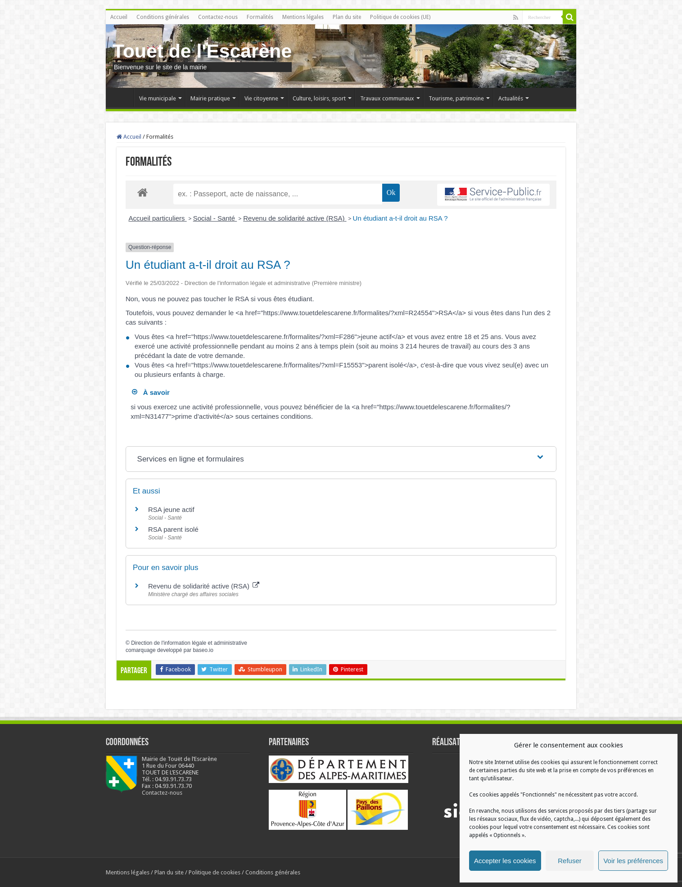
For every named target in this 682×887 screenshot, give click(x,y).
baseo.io (203, 650)
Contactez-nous (218, 17)
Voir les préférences (633, 860)
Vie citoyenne (261, 98)
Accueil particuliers (158, 218)
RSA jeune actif (172, 509)
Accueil (118, 17)
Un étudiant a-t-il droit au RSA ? (400, 218)
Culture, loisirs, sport (319, 98)
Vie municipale (157, 98)
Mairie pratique (210, 98)
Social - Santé (215, 218)
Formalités (260, 17)
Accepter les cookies (505, 860)
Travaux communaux (387, 98)
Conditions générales (162, 17)
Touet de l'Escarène (202, 51)
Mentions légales (303, 17)
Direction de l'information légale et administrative (189, 643)
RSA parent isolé (173, 529)
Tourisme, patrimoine (456, 98)
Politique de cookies (214, 872)
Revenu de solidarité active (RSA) (294, 218)
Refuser (570, 860)
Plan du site (347, 17)
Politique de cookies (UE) (400, 17)
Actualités (510, 98)
